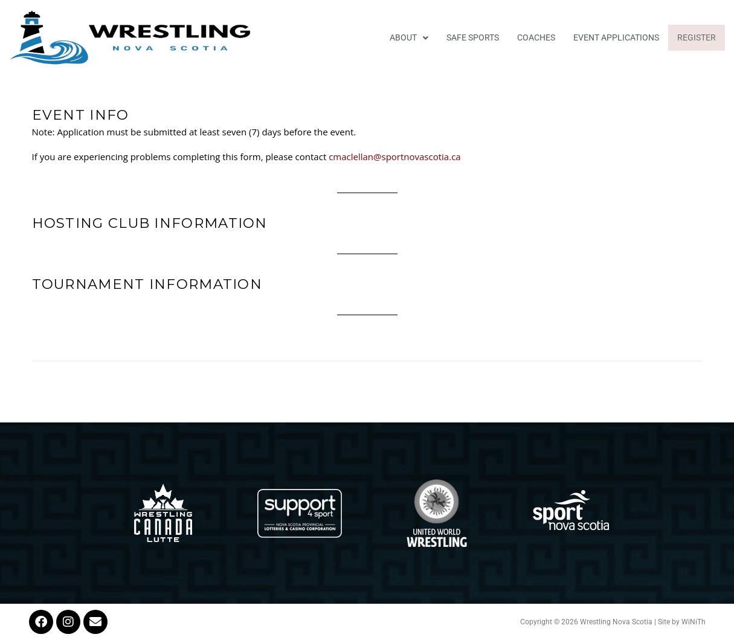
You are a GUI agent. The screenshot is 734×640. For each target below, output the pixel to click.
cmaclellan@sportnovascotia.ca (396, 156)
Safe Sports (472, 37)
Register (696, 37)
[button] (409, 38)
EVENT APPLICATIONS (616, 37)
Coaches (536, 37)
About (409, 37)
